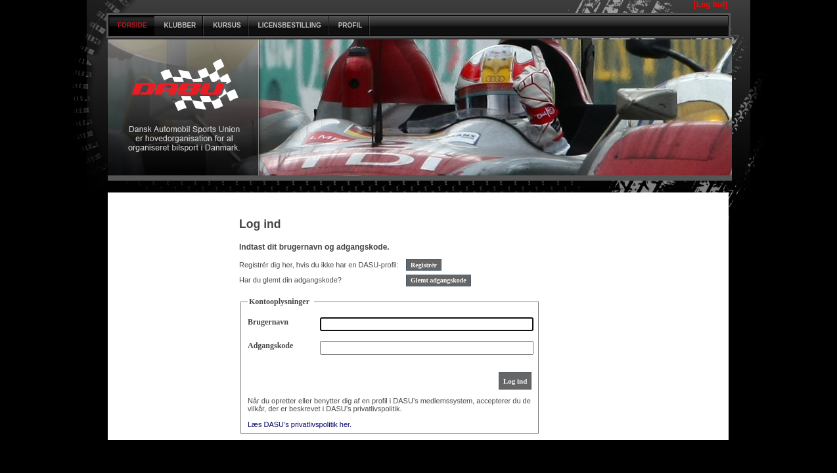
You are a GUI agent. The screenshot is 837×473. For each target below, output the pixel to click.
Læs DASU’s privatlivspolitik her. (299, 424)
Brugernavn (268, 322)
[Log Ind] (710, 4)
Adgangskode (270, 345)
